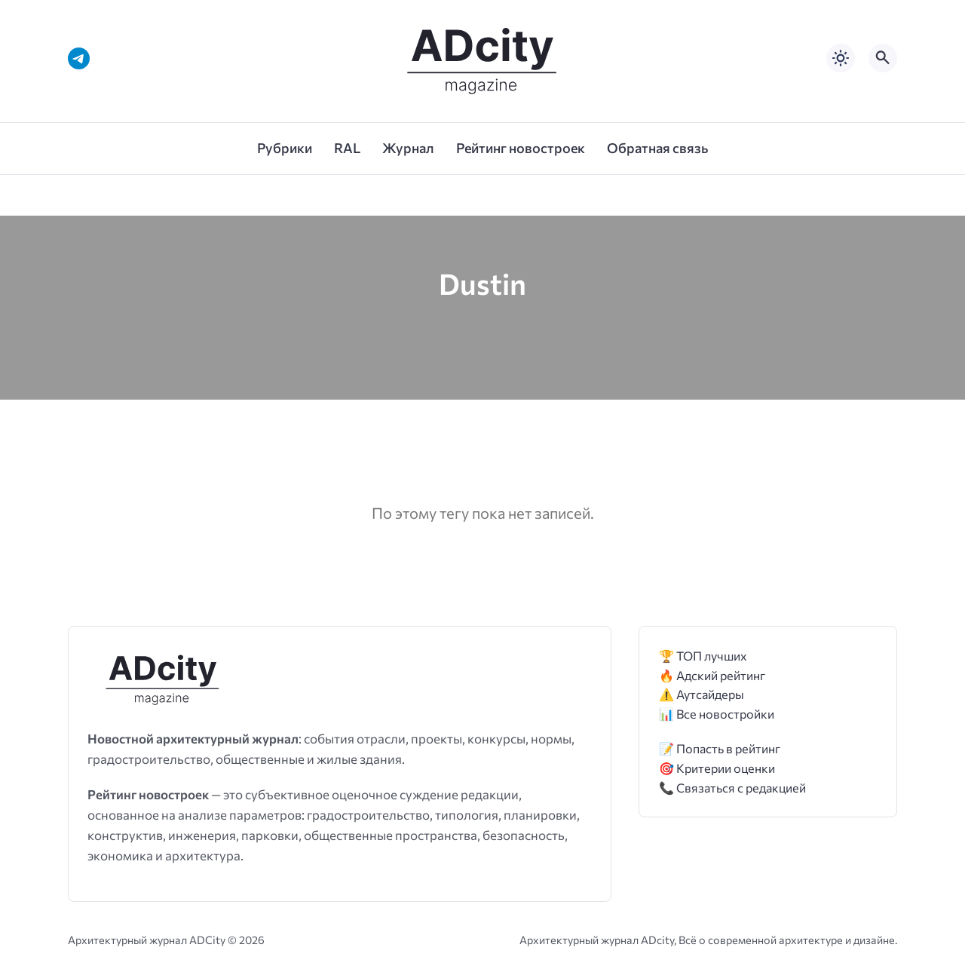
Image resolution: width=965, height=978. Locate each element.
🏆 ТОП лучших (703, 655)
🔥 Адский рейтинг (712, 675)
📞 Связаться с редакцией (732, 787)
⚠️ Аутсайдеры (701, 694)
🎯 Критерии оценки (717, 768)
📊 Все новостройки (716, 714)
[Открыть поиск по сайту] (882, 58)
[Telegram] (79, 58)
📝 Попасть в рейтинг (719, 748)
